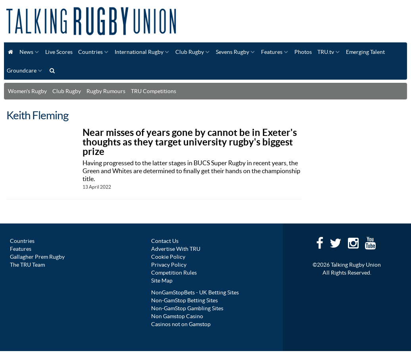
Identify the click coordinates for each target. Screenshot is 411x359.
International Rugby (139, 52)
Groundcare (21, 70)
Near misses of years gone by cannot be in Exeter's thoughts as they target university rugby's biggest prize (190, 142)
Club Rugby (189, 52)
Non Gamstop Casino (177, 316)
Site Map (162, 280)
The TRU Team (27, 265)
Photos (303, 52)
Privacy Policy (168, 265)
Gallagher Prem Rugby (37, 257)
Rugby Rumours (105, 91)
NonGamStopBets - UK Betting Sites (195, 292)
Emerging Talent (365, 52)
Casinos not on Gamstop (181, 324)
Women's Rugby (27, 91)
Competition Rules (174, 272)
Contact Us (165, 241)
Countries (90, 52)
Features (271, 52)
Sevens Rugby (232, 52)
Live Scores (59, 52)
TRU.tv (325, 52)
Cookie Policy (168, 257)
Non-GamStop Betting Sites (184, 300)
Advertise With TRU (175, 249)
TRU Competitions (153, 91)
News (26, 52)
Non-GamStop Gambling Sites (187, 308)
